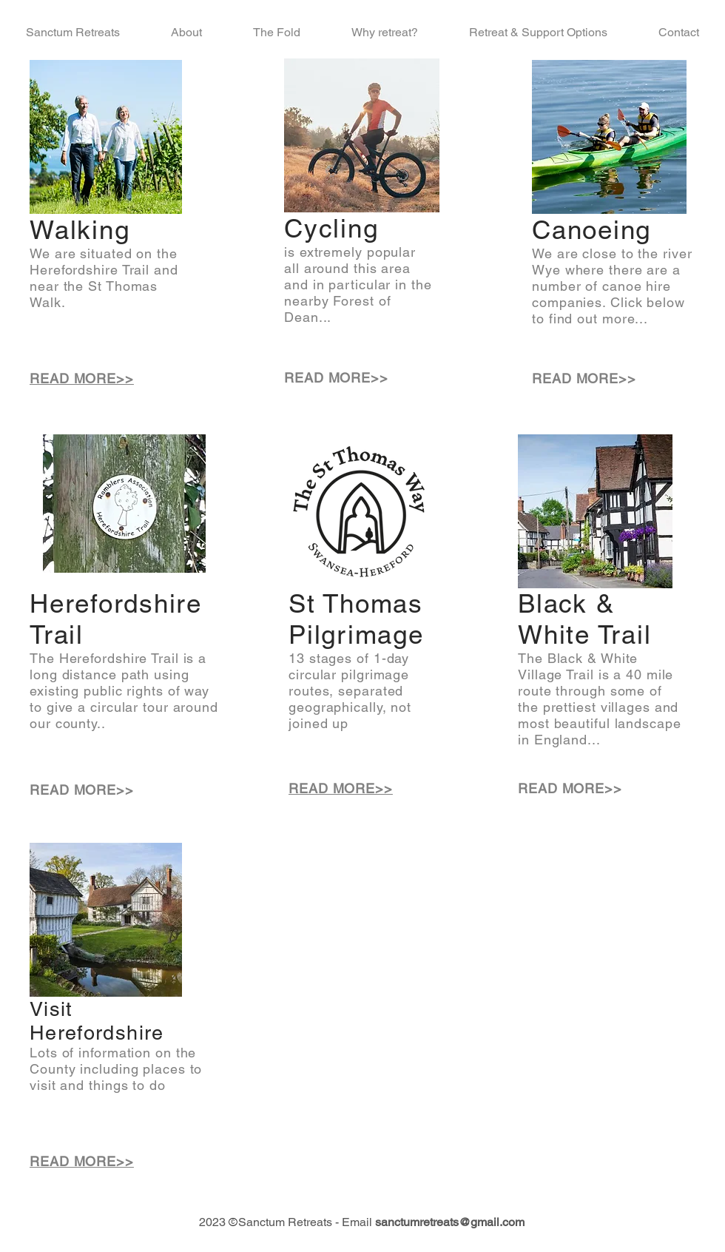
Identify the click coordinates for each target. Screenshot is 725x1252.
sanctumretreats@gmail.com (450, 1222)
